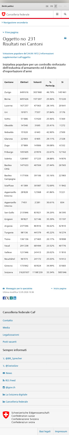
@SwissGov (12, 365)
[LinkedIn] (14, 297)
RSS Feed (10, 380)
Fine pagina (11, 32)
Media (6, 327)
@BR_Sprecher (14, 358)
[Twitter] (8, 297)
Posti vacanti (10, 341)
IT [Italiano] (55, 6)
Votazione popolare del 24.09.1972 (21, 53)
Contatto (8, 320)
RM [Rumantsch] (60, 6)
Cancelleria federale (17, 401)
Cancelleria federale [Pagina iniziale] (17, 14)
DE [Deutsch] (47, 6)
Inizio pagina (59, 288)
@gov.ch (10, 387)
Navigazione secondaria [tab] (15, 22)
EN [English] (65, 6)
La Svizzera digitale (16, 394)
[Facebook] (4, 297)
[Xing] (11, 297)
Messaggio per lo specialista (19, 288)
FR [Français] (51, 6)
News (9, 373)
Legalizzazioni (11, 334)
